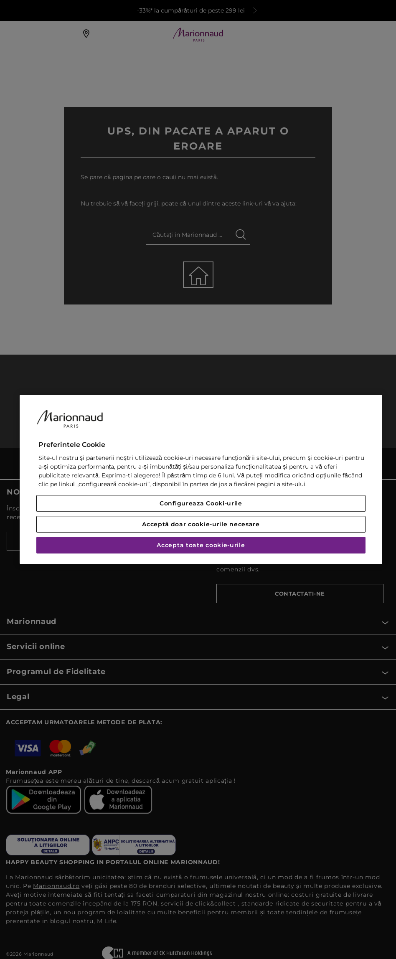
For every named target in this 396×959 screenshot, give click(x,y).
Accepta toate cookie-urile (201, 545)
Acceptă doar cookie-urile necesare (201, 524)
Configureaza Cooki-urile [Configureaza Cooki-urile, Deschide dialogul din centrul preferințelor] (201, 503)
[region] (201, 479)
